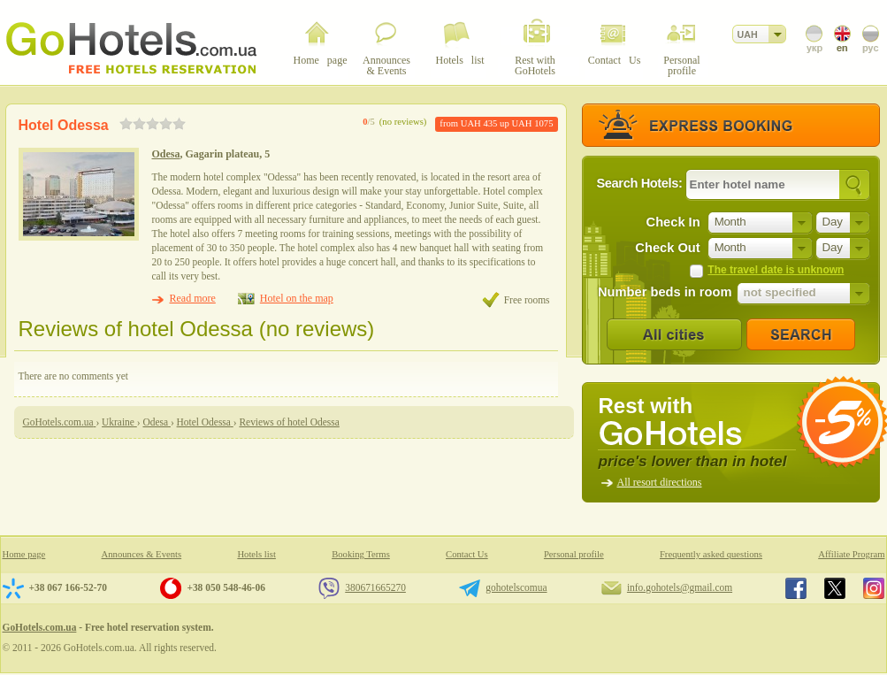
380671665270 (375, 587)
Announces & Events (142, 554)
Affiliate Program (851, 554)
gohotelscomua (516, 587)
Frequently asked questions (711, 554)
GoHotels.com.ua (40, 627)
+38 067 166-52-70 (68, 587)
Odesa (166, 154)
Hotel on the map (296, 298)
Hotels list (256, 554)
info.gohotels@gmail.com (679, 587)
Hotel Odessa (64, 125)
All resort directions (659, 482)
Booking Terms (361, 554)
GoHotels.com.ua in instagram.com (873, 588)
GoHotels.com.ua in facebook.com (796, 588)
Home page (24, 554)
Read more (193, 298)
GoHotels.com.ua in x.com (834, 588)
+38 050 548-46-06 (225, 587)
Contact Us (467, 554)
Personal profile (574, 554)
